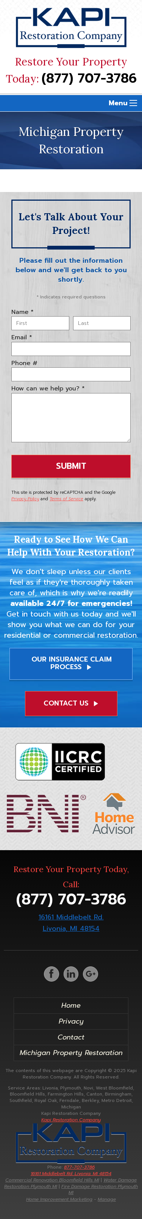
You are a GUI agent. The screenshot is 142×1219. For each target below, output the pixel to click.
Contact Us (72, 703)
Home (71, 1005)
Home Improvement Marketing (59, 1199)
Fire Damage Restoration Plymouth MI (99, 1189)
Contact (71, 1037)
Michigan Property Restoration (71, 1052)
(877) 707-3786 (89, 78)
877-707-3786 (71, 1170)
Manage (107, 1199)
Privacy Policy (25, 499)
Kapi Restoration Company (71, 1119)
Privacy (71, 1021)
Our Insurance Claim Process (71, 663)
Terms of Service (66, 499)
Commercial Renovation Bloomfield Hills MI (52, 1180)
